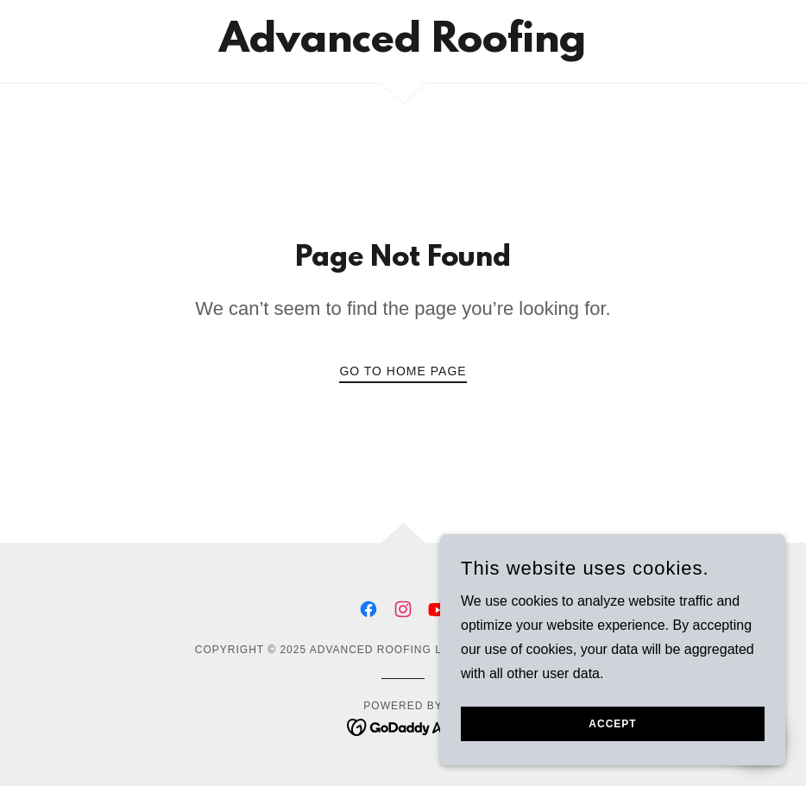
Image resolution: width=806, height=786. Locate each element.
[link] (403, 47)
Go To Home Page (402, 371)
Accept (612, 724)
